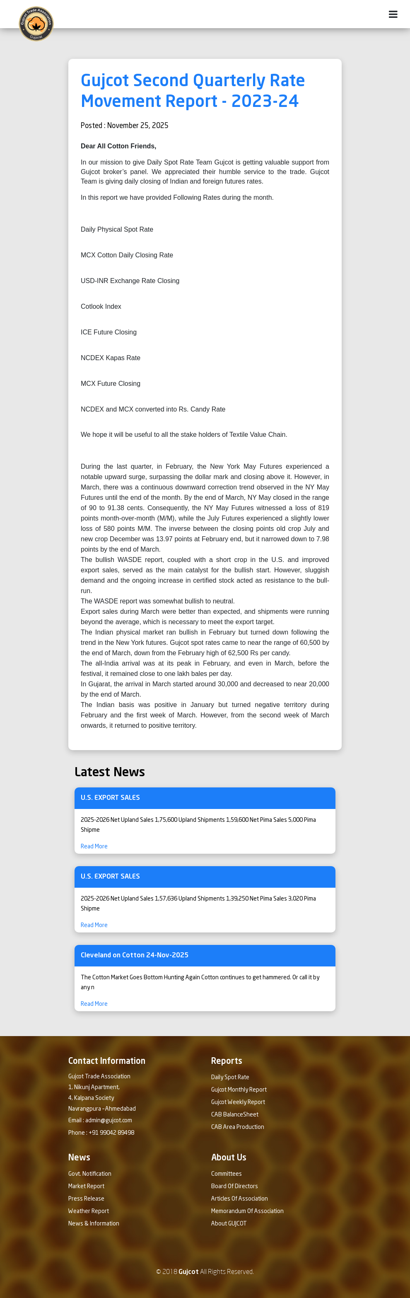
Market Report (86, 1186)
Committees (226, 1174)
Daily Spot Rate (230, 1077)
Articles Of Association (239, 1199)
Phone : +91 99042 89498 (101, 1133)
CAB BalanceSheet (234, 1115)
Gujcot (188, 1272)
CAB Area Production (237, 1127)
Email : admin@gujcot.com (100, 1121)
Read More (94, 847)
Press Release (86, 1199)
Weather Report (88, 1211)
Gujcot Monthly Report (239, 1090)
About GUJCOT (229, 1224)
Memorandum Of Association (247, 1211)
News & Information (93, 1224)
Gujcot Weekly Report (238, 1102)
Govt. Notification (89, 1174)
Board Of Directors (234, 1186)
